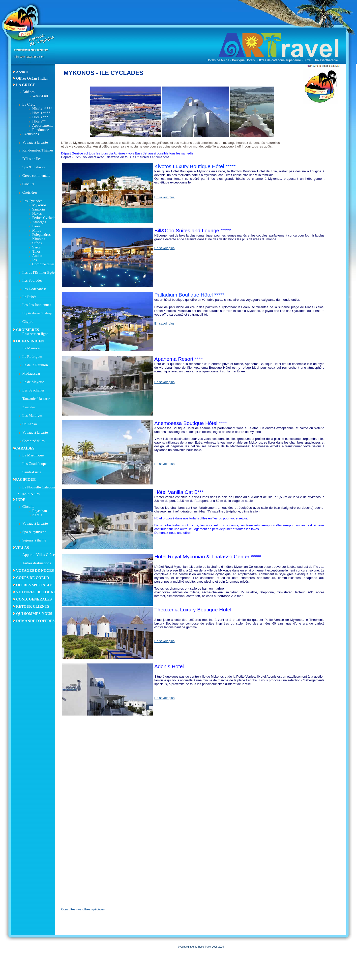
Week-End (40, 96)
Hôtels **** (41, 113)
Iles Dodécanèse (34, 289)
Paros (36, 226)
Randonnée (40, 130)
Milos (36, 230)
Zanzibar (28, 407)
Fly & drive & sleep (37, 313)
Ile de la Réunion (35, 365)
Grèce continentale (36, 176)
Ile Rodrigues (32, 357)
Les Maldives (32, 416)
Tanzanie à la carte (36, 399)
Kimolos (38, 239)
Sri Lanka (29, 424)
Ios (34, 260)
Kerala (37, 515)
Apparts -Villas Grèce (38, 555)
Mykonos (39, 205)
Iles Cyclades (32, 201)
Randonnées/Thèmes (37, 150)
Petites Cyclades (44, 218)
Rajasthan (39, 511)
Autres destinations (36, 563)
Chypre (27, 322)
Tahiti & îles (30, 494)
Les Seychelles (33, 390)
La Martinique (33, 455)
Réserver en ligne (35, 334)
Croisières (29, 192)
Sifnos (37, 243)
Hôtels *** (40, 117)
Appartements (42, 125)
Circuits (28, 184)
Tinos (36, 251)
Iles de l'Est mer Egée (38, 272)
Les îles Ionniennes (36, 305)
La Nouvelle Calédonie (39, 487)
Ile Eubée (29, 297)
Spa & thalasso (33, 167)
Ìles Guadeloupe (34, 464)
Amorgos (39, 222)
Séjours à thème (34, 540)
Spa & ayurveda (34, 532)
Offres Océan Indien (32, 78)
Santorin (38, 209)
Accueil (22, 72)
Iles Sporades (32, 280)
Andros (37, 256)
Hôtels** (39, 121)
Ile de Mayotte (33, 382)
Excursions (30, 134)
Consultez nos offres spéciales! (83, 909)
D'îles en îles (31, 159)
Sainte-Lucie (31, 472)
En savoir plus (164, 197)
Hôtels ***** (42, 109)
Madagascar (31, 373)
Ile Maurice (31, 348)
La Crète (28, 104)
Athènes (28, 92)
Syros (36, 247)
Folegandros (41, 235)
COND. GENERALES (33, 599)
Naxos (37, 213)
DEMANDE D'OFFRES (35, 621)
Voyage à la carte (35, 142)
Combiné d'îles (43, 264)
